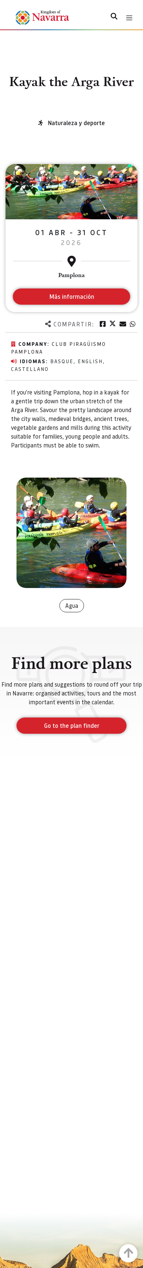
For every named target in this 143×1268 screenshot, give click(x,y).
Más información (71, 296)
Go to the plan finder (71, 725)
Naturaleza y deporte (76, 123)
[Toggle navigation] (129, 18)
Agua (71, 605)
